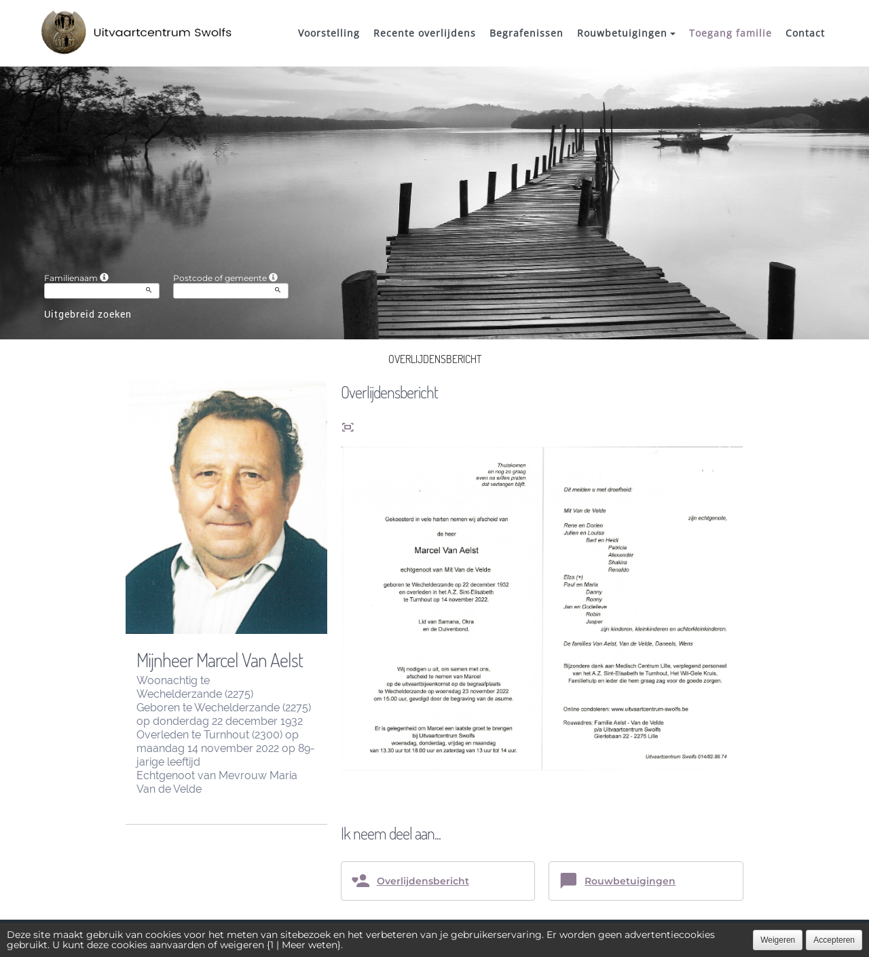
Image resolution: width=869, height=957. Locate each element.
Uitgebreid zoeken (88, 313)
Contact (805, 32)
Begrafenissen (526, 32)
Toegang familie (730, 32)
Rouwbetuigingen (626, 32)
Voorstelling (329, 32)
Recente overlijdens (424, 32)
